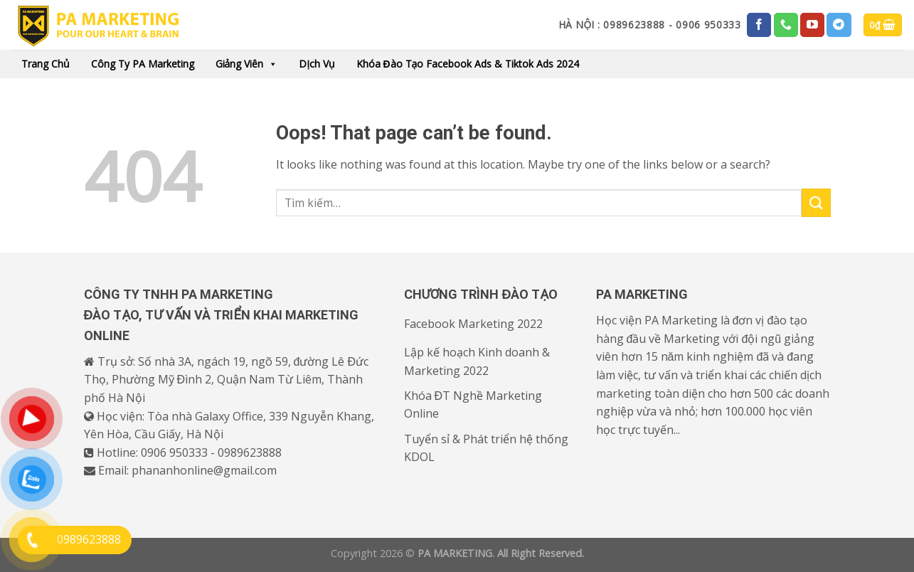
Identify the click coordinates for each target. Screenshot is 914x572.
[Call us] (786, 25)
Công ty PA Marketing (142, 63)
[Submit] (816, 202)
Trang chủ (45, 63)
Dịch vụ (316, 63)
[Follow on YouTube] (812, 25)
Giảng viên (247, 64)
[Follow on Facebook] (759, 25)
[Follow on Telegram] (839, 25)
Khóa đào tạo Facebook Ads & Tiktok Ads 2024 (468, 63)
